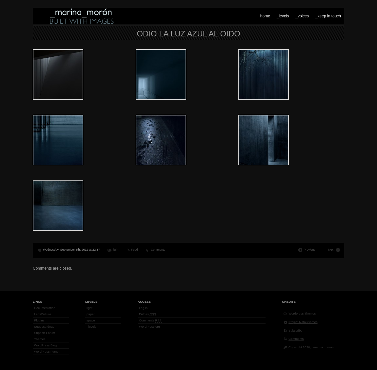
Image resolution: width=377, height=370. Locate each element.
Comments (158, 249)
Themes (40, 339)
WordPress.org (149, 326)
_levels (283, 16)
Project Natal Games (303, 322)
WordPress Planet (46, 351)
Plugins (39, 320)
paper (91, 314)
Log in (143, 308)
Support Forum (44, 333)
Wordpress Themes (302, 313)
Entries (147, 314)
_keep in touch (328, 16)
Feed (134, 249)
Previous (309, 249)
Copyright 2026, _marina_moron (311, 347)
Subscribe (295, 330)
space (91, 320)
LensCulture (42, 314)
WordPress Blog (45, 345)
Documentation (44, 308)
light (115, 249)
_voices (302, 16)
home (265, 16)
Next (331, 249)
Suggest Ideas (44, 326)
